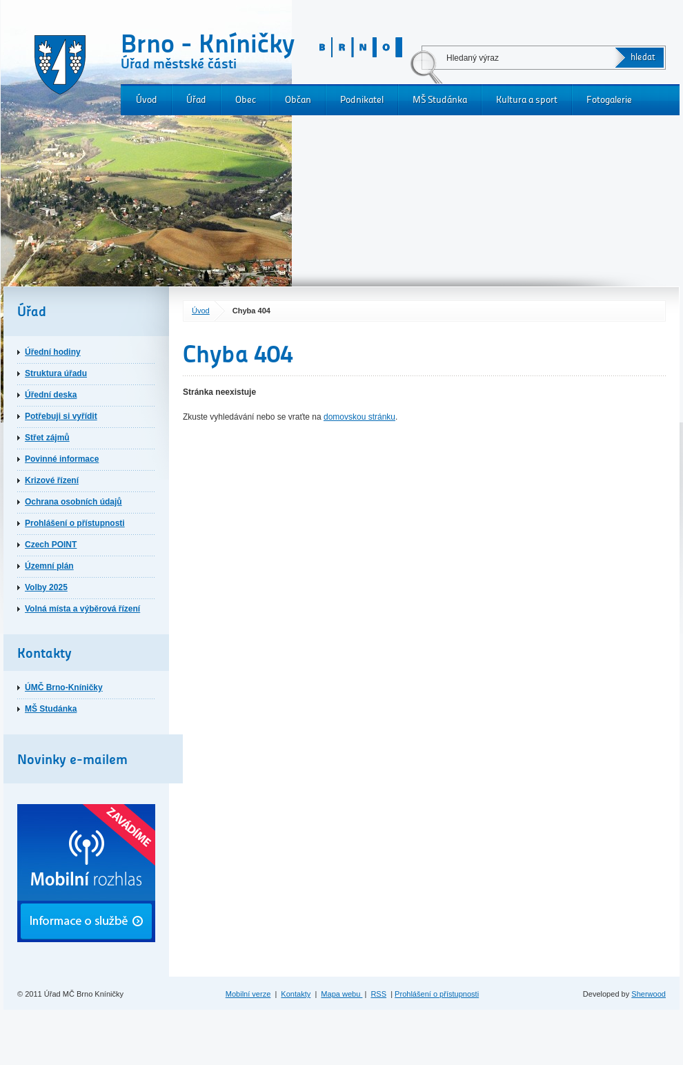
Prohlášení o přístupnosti (75, 523)
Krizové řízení (52, 480)
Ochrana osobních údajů (73, 502)
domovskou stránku (359, 417)
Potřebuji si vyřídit (61, 416)
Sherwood (648, 994)
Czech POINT (51, 544)
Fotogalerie (609, 100)
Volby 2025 (46, 587)
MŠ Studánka (440, 100)
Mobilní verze (248, 994)
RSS (378, 994)
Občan (298, 100)
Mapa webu (341, 994)
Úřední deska (51, 395)
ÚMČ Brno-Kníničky (64, 687)
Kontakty (295, 994)
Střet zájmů (47, 437)
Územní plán (49, 566)
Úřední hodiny (53, 352)
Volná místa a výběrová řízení (82, 609)
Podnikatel (362, 100)
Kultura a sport (526, 100)
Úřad (196, 100)
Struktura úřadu (56, 373)
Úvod (146, 100)
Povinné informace (62, 459)
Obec (245, 100)
